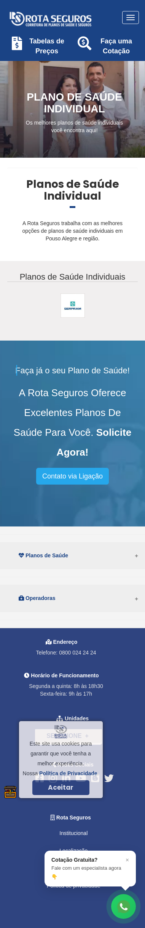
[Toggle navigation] (130, 17)
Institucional (73, 833)
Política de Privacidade (68, 773)
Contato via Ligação (72, 476)
